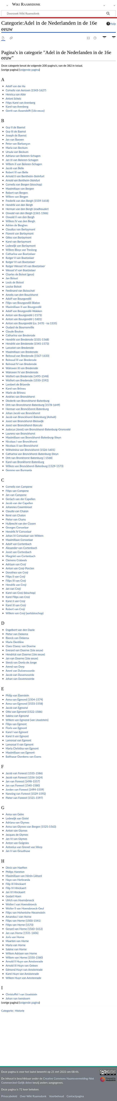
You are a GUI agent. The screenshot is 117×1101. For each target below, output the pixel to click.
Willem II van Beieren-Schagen (24, 164)
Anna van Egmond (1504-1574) (24, 699)
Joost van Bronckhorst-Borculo (24, 425)
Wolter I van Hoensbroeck (21, 904)
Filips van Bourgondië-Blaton (23, 302)
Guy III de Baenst (16, 131)
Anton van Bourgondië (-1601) (24, 319)
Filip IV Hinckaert (16, 888)
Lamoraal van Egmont (18, 740)
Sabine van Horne (16, 949)
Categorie (7, 1010)
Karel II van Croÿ (15, 601)
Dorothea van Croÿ (17, 572)
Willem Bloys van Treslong (21, 249)
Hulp (111, 23)
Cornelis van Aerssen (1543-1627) (26, 90)
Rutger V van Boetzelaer (20, 257)
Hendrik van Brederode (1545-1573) (27, 343)
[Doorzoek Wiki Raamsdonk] (58, 13)
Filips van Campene (17, 490)
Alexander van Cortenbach (21, 547)
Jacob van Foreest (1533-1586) (24, 773)
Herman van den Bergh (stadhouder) (27, 209)
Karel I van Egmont (17, 732)
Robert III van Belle (17, 172)
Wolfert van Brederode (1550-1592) (27, 380)
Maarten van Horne (17, 941)
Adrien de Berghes (17, 225)
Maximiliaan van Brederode (22, 351)
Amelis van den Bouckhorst (22, 294)
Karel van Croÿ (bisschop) (20, 592)
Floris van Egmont (16, 728)
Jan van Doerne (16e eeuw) (22, 658)
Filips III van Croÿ (16, 580)
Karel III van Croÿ (16, 605)
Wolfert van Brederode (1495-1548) (27, 376)
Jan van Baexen (15, 139)
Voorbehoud (56, 1096)
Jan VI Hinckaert (15, 892)
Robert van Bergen (17, 192)
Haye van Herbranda (18, 879)
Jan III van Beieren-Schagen (22, 159)
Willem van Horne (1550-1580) (24, 957)
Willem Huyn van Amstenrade (23, 977)
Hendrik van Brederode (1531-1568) (27, 339)
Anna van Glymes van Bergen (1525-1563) (31, 826)
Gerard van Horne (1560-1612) (24, 928)
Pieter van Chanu (16, 519)
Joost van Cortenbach (18, 552)
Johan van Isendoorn (18, 998)
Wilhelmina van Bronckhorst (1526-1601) (30, 449)
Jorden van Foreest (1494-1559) (25, 789)
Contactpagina (75, 1096)
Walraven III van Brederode (22, 368)
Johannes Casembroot (19, 507)
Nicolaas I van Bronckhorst (21, 441)
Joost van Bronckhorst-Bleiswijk (25, 421)
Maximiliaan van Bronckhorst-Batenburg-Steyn (33, 437)
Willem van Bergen (17, 196)
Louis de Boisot (15, 282)
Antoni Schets (13, 98)
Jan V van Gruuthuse (18, 851)
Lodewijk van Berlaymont (20, 245)
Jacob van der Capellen (19, 503)
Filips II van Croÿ (15, 576)
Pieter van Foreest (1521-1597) (24, 797)
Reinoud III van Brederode (21, 359)
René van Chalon (15, 515)
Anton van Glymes (16, 830)
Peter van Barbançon (18, 143)
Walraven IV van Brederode (22, 372)
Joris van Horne (15, 937)
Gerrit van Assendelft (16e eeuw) (25, 110)
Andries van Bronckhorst (20, 396)
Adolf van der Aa (15, 86)
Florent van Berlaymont (20, 233)
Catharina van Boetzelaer (20, 253)
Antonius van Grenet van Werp (24, 847)
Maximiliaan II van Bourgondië (23, 306)
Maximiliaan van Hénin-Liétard (24, 875)
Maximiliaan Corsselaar (19, 539)
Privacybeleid (9, 1096)
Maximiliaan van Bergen (20, 188)
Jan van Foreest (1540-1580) (23, 785)
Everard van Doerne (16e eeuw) (24, 650)
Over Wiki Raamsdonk (33, 1096)
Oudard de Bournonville (20, 327)
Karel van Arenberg (17, 106)
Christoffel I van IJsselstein (21, 994)
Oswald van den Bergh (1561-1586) (27, 213)
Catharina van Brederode (20, 335)
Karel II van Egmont (17, 736)
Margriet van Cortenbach (20, 556)
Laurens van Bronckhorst (20, 433)
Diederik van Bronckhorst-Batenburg (27, 400)
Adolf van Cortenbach (19, 543)
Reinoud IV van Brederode (21, 364)
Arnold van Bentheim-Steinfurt (23, 180)
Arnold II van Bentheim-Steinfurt (25, 176)
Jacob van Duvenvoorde (20, 674)
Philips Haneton (15, 871)
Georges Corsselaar (17, 527)
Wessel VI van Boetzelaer (21, 270)
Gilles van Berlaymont (19, 237)
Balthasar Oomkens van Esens (23, 756)
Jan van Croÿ (13, 588)
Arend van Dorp (15, 666)
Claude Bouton (14, 331)
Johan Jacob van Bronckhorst (23, 413)
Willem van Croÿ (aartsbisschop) (24, 613)
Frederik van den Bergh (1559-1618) (27, 200)
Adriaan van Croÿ (16, 564)
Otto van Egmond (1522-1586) (24, 711)
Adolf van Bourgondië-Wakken (24, 311)
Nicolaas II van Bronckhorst (22, 445)
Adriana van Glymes (17, 822)
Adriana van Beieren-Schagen (23, 155)
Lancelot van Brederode (20, 347)
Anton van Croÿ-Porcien (20, 568)
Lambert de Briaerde (18, 384)
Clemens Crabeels (16, 560)
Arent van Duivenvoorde (20, 670)
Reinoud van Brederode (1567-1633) (27, 355)
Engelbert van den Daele (20, 629)
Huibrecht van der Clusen (21, 523)
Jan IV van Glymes (16, 838)
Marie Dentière (15, 642)
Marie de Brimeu (15, 392)
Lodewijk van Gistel (17, 818)
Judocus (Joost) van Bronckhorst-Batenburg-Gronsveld (38, 429)
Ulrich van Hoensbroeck (20, 900)
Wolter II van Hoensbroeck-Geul (25, 908)
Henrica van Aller (16, 94)
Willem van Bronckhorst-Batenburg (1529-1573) (34, 466)
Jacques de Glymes (17, 834)
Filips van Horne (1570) (19, 924)
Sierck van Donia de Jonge (21, 662)
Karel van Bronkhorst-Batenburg (25, 461)
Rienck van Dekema (17, 637)
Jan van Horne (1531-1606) (22, 933)
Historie (19, 1010)
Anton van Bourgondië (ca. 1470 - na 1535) (31, 323)
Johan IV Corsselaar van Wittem (24, 535)
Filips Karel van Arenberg (20, 102)
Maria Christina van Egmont (22, 748)
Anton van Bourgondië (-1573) (24, 315)
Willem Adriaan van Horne (21, 953)
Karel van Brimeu (16, 388)
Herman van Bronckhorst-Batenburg (27, 409)
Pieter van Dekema (17, 634)
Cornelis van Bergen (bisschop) (24, 184)
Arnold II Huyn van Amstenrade (24, 961)
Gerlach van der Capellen (20, 499)
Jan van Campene (16, 494)
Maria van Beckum (17, 147)
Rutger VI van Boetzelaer (20, 262)
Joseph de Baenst (16, 135)
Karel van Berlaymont (18, 241)
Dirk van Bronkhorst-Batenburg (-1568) (29, 457)
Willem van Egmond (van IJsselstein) (27, 719)
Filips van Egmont (16, 724)
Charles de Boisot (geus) (20, 274)
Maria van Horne (15, 945)
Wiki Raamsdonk (26, 4)
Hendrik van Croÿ (16, 584)
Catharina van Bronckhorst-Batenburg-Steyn (32, 453)
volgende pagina (29, 69)
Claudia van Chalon (17, 511)
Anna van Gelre (15, 814)
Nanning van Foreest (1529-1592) (26, 793)
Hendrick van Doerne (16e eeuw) (25, 654)
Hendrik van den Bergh (19, 204)
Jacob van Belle (15, 168)
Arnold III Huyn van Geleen (22, 965)
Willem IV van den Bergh (20, 221)
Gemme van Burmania (19, 470)
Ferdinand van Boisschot (20, 290)
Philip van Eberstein (17, 695)
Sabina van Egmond (17, 715)
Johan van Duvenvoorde (20, 678)
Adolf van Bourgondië (18, 298)
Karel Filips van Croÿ (18, 596)
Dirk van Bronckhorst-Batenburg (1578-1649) (33, 404)
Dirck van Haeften (16, 867)
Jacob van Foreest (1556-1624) (24, 777)
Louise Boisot (14, 286)
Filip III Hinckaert (16, 883)
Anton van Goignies (17, 842)
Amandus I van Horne (18, 916)
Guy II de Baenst (15, 127)
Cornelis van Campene (19, 486)
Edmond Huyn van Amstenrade (24, 969)
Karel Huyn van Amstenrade (22, 973)
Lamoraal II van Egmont (19, 744)
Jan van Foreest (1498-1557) (23, 781)
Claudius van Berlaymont (20, 229)
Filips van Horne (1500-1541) (23, 920)
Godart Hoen (13, 896)
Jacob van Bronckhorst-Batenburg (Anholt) (31, 417)
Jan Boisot (12, 278)
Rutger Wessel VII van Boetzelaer (25, 266)
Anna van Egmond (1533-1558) (24, 703)
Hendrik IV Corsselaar (18, 531)
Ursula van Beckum (17, 151)
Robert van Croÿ (15, 609)
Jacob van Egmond (17, 707)
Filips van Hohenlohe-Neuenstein (25, 912)
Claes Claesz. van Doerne (20, 646)
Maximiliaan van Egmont (20, 752)
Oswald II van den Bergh (20, 217)
